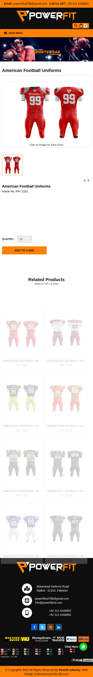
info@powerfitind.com (48, 602)
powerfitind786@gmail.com (30, 3)
